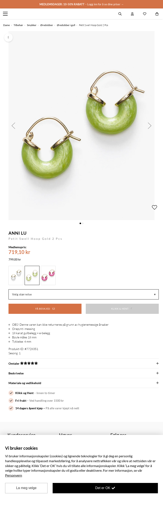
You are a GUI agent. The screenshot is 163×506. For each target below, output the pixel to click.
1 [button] (80, 223)
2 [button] (82, 223)
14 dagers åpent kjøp (29, 408)
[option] (81, 125)
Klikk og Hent (24, 393)
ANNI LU (17, 233)
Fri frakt (20, 400)
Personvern (13, 475)
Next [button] (150, 125)
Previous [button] (13, 125)
